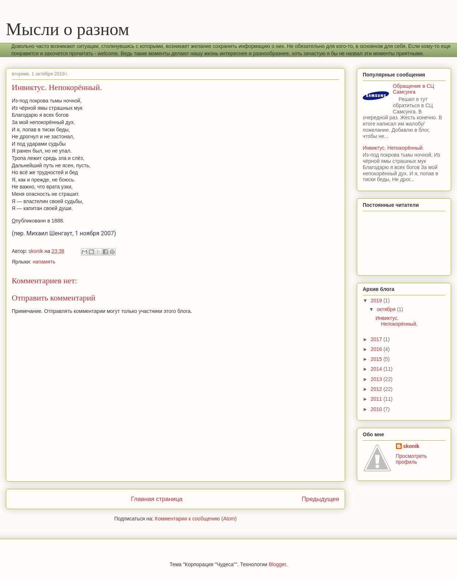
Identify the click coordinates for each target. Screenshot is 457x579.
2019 (377, 300)
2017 (377, 339)
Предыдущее (320, 499)
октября (387, 309)
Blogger (277, 564)
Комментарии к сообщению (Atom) (196, 519)
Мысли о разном (67, 29)
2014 (377, 369)
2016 (377, 349)
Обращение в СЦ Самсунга (413, 89)
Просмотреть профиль (411, 459)
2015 (377, 359)
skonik (411, 446)
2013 (377, 379)
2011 (377, 399)
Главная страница (156, 499)
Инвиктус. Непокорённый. (393, 148)
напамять (44, 262)
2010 (377, 409)
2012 (377, 389)
